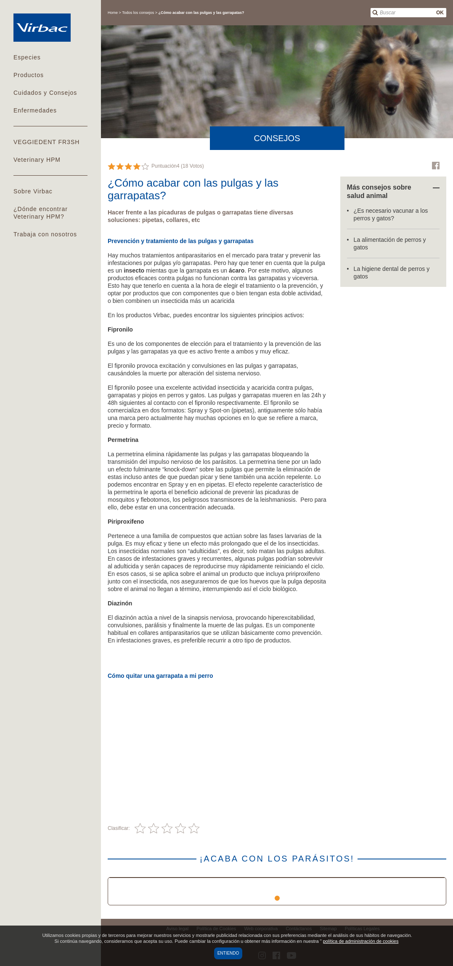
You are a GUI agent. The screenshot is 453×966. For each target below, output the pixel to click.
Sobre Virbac (33, 191)
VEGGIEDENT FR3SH (46, 142)
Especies (27, 57)
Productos (28, 75)
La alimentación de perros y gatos (390, 243)
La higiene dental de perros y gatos (392, 272)
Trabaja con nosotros (45, 234)
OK (440, 13)
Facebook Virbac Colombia (436, 165)
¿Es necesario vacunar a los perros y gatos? (391, 214)
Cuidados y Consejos (45, 92)
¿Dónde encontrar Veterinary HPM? (40, 213)
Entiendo (228, 953)
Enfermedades (35, 110)
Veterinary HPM (37, 159)
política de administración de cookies (361, 941)
